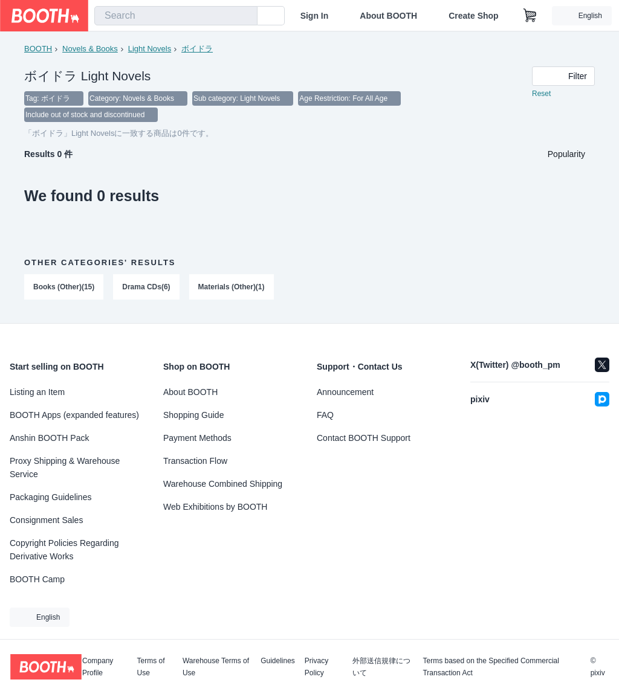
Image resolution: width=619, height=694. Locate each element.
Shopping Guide (193, 415)
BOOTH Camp (37, 579)
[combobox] (176, 15)
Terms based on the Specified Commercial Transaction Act (491, 666)
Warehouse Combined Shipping (222, 484)
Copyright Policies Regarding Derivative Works (64, 549)
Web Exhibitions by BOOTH (215, 507)
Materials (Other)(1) (231, 288)
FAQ (325, 415)
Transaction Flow (195, 461)
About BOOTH (388, 15)
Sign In (314, 15)
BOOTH (38, 48)
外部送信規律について (381, 666)
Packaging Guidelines (50, 497)
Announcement (345, 392)
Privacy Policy (316, 666)
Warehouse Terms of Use (216, 666)
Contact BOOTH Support (363, 438)
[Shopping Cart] (530, 15)
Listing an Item (37, 392)
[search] (245, 16)
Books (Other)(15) (63, 288)
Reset (541, 94)
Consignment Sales (46, 520)
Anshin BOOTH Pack (49, 438)
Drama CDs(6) (146, 288)
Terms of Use (151, 666)
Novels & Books (90, 48)
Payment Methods (197, 438)
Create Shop (473, 15)
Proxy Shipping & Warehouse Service (65, 467)
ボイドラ (197, 48)
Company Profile (97, 666)
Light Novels (150, 48)
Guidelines (278, 661)
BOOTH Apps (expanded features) (74, 415)
